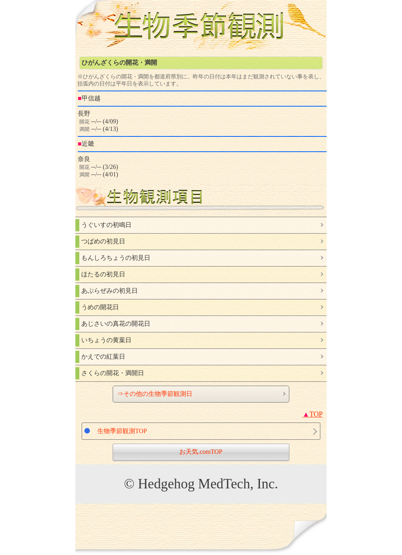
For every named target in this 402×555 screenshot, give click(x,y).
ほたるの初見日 (103, 274)
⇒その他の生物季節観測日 (154, 393)
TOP (312, 414)
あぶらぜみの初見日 (109, 290)
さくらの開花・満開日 (112, 373)
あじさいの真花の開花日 (115, 323)
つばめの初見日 (103, 241)
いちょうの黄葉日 (106, 340)
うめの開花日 (100, 307)
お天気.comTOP (200, 451)
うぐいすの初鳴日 (106, 224)
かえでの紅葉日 (103, 356)
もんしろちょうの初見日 (115, 257)
